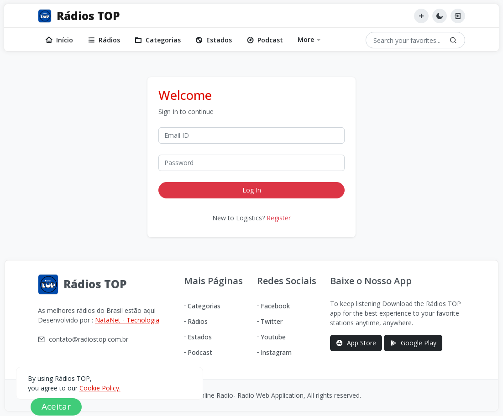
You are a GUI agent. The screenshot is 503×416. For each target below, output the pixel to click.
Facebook (275, 306)
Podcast (264, 40)
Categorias (158, 40)
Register (279, 217)
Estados (213, 40)
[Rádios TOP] (79, 16)
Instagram (276, 352)
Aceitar (56, 406)
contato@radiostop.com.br (88, 339)
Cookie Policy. (100, 388)
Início (59, 40)
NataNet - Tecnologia (127, 320)
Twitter (272, 321)
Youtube (273, 337)
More (306, 39)
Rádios (104, 40)
